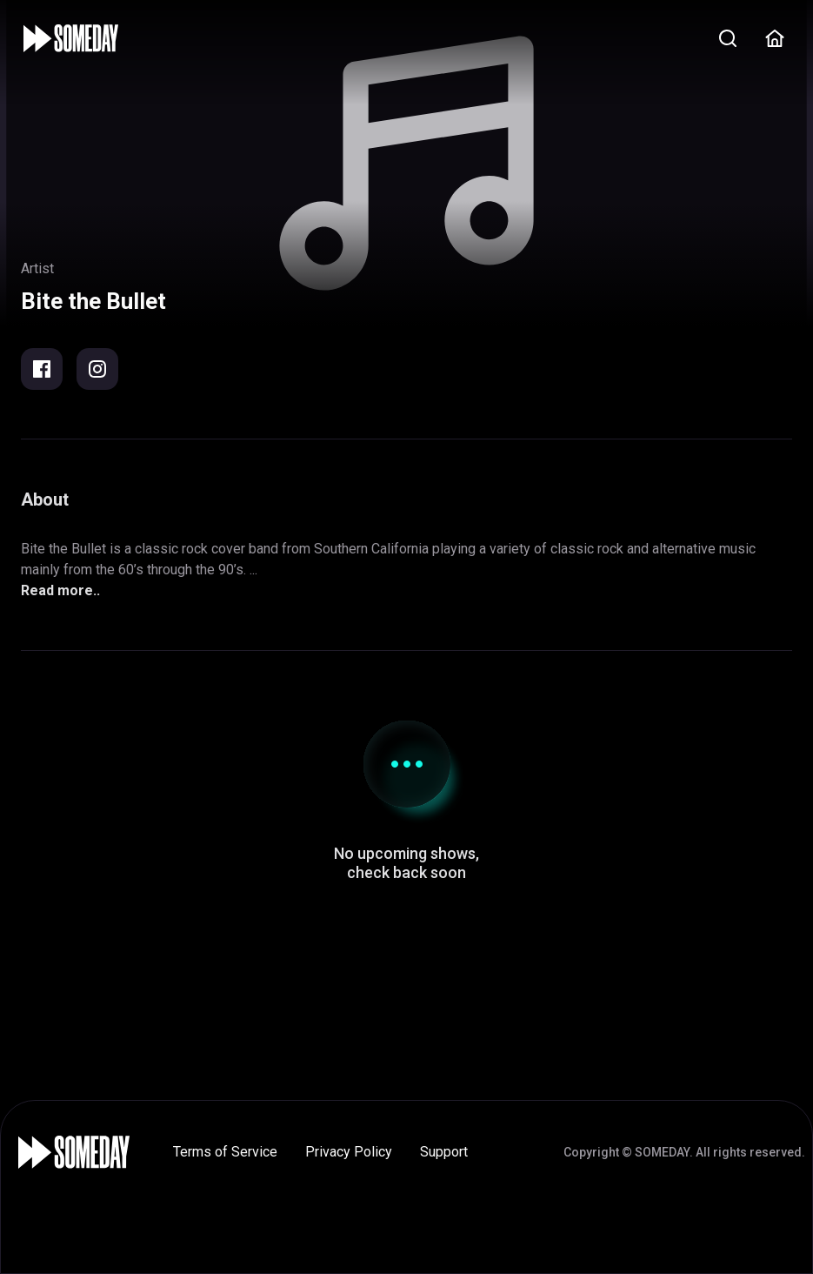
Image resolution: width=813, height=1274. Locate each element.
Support (444, 1151)
